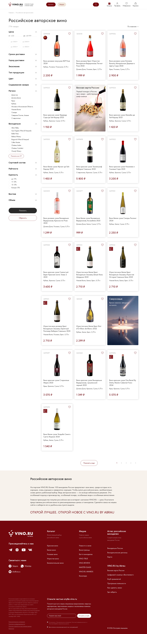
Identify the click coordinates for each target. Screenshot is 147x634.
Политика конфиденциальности (17, 624)
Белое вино (51, 550)
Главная (11, 13)
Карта (109, 557)
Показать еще (89, 463)
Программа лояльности (116, 583)
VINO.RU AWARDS (86, 571)
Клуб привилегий (114, 579)
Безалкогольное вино (55, 563)
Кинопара (83, 576)
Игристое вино (53, 558)
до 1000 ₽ (14, 42)
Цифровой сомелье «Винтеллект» (120, 575)
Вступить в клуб (84, 616)
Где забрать (112, 592)
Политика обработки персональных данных (20, 626)
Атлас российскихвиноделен (116, 532)
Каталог (51, 4)
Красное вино (52, 545)
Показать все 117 (16, 156)
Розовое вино (52, 554)
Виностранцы (84, 550)
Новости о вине (85, 545)
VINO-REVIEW (84, 563)
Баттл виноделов (85, 554)
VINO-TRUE (83, 558)
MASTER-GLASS (85, 567)
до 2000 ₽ (26, 42)
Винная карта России (115, 570)
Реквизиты (11, 628)
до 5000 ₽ (14, 47)
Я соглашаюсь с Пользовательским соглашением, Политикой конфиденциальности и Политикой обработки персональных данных (68, 623)
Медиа (62, 4)
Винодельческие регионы (117, 552)
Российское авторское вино (24, 13)
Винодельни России (115, 548)
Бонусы (109, 5)
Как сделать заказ (114, 587)
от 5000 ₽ (26, 47)
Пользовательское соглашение (17, 622)
